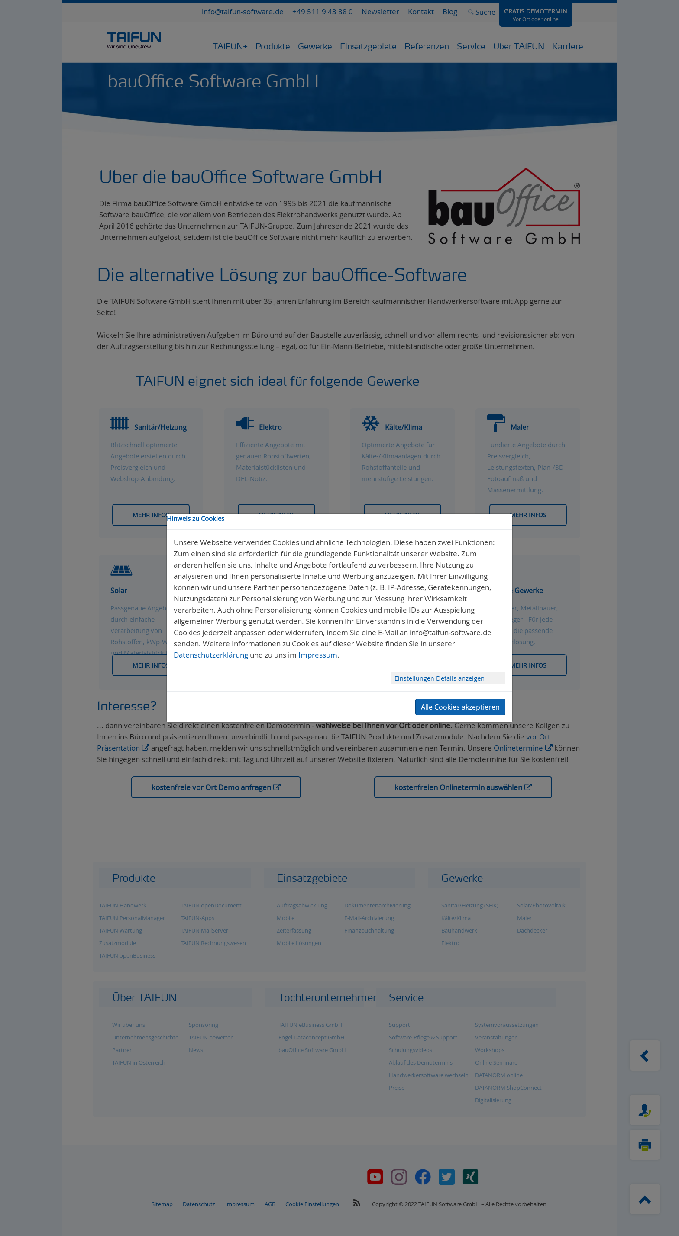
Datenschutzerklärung (211, 655)
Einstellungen (415, 678)
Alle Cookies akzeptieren (460, 707)
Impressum (317, 655)
